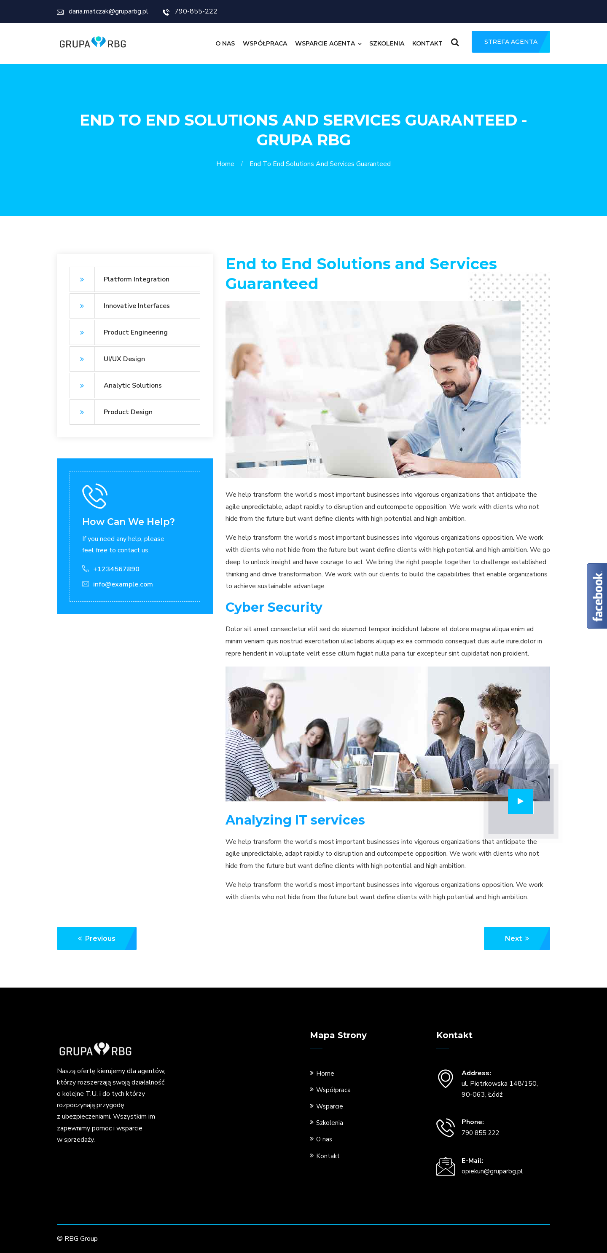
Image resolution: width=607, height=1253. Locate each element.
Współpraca (265, 43)
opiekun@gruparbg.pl (492, 1171)
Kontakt (427, 43)
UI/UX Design (107, 359)
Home (227, 164)
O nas (225, 43)
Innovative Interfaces (120, 306)
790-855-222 (190, 11)
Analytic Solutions (116, 385)
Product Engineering (119, 332)
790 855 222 (480, 1133)
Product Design (111, 412)
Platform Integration (119, 279)
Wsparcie (329, 1106)
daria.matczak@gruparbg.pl (102, 11)
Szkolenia (386, 43)
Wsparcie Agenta (325, 43)
